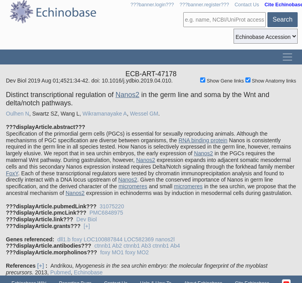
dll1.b (63, 239)
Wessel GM (144, 113)
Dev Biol (86, 219)
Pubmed (60, 272)
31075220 (111, 206)
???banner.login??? (152, 4)
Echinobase (88, 272)
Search (283, 19)
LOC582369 (139, 239)
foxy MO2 (137, 252)
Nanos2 (128, 95)
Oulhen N (17, 113)
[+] (87, 226)
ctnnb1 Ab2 (108, 246)
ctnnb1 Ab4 (166, 246)
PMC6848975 (106, 212)
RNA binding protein (203, 140)
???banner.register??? (204, 4)
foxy (77, 239)
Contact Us (246, 4)
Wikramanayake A (105, 113)
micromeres (132, 186)
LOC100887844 (103, 239)
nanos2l (165, 239)
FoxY (12, 173)
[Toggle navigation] (287, 57)
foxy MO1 (112, 252)
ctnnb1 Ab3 (137, 246)
